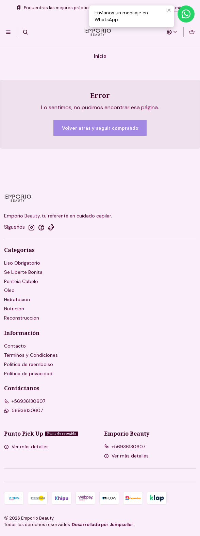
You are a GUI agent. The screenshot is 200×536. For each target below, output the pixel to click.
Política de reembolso (28, 364)
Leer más (174, 8)
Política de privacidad (28, 373)
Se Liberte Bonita (23, 272)
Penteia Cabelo (21, 281)
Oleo (9, 290)
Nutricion (14, 309)
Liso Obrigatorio (22, 263)
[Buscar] (25, 32)
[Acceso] (172, 32)
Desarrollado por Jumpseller (102, 524)
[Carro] (192, 32)
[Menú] (8, 32)
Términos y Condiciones (31, 355)
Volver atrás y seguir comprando (100, 128)
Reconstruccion (21, 318)
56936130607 (23, 410)
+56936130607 (24, 401)
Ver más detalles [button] (26, 446)
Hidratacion (17, 299)
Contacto (15, 346)
